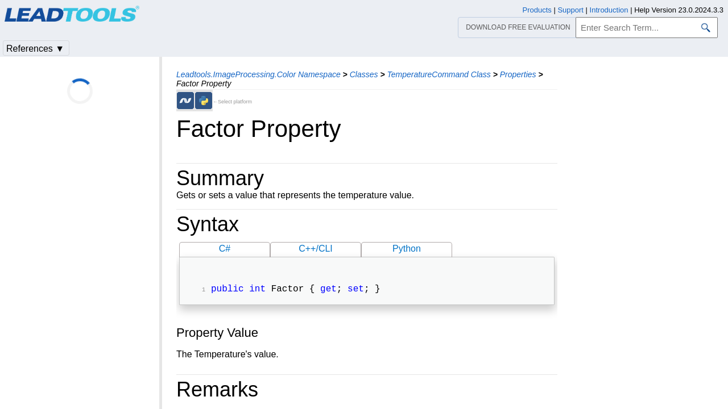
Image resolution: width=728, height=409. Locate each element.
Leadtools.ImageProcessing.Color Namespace (258, 74)
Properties (518, 74)
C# (224, 248)
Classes (364, 74)
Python (406, 248)
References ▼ (35, 48)
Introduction (609, 10)
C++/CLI (316, 248)
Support (570, 10)
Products (537, 10)
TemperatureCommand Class (438, 74)
